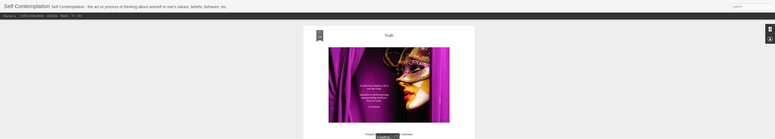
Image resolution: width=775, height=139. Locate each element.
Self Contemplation (32, 15)
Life (79, 15)
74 (72, 15)
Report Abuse (428, 137)
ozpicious (52, 15)
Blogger (417, 137)
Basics (65, 15)
